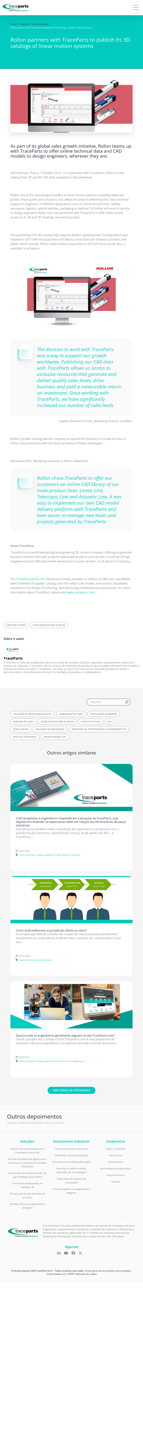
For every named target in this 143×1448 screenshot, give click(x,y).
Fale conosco (115, 1155)
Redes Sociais (21, 729)
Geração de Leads (23, 721)
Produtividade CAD (55, 736)
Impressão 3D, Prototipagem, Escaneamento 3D (99, 729)
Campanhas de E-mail (71, 713)
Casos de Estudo (15, 625)
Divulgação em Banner (103, 713)
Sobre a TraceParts (115, 1148)
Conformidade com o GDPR (60, 1273)
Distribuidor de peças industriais (71, 1155)
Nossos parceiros (116, 1175)
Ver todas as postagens (71, 1090)
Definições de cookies (86, 1273)
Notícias (115, 1181)
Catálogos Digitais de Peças (49, 625)
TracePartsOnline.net (30, 579)
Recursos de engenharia (50, 729)
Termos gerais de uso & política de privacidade (107, 1270)
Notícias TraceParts (25, 736)
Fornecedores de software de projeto (71, 1161)
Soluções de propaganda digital (32, 713)
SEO (109, 721)
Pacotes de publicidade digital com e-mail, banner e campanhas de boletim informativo (27, 1162)
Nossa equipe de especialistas (115, 1168)
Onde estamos (115, 1161)
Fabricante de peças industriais (71, 1148)
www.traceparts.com (81, 592)
